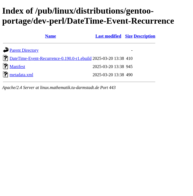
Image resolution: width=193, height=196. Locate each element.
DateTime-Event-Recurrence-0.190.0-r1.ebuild (50, 58)
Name (50, 36)
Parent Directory (24, 50)
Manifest (17, 66)
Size (129, 36)
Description (144, 36)
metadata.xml (21, 74)
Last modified (108, 36)
